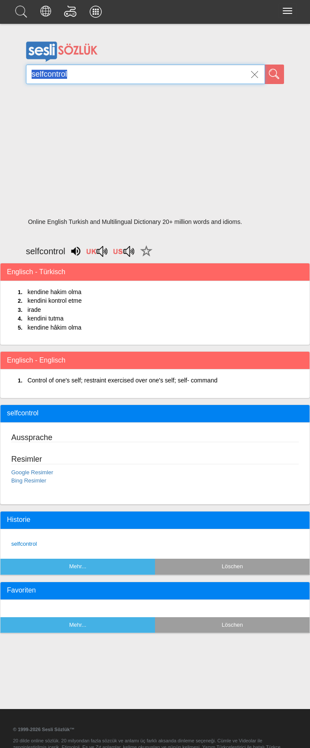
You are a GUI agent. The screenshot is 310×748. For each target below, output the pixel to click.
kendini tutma (45, 318)
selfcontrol (24, 544)
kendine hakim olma (54, 291)
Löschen (232, 566)
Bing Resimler (28, 480)
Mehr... (78, 566)
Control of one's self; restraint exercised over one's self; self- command (122, 380)
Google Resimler (32, 472)
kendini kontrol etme (54, 300)
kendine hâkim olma (54, 327)
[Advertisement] (155, 153)
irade (34, 309)
